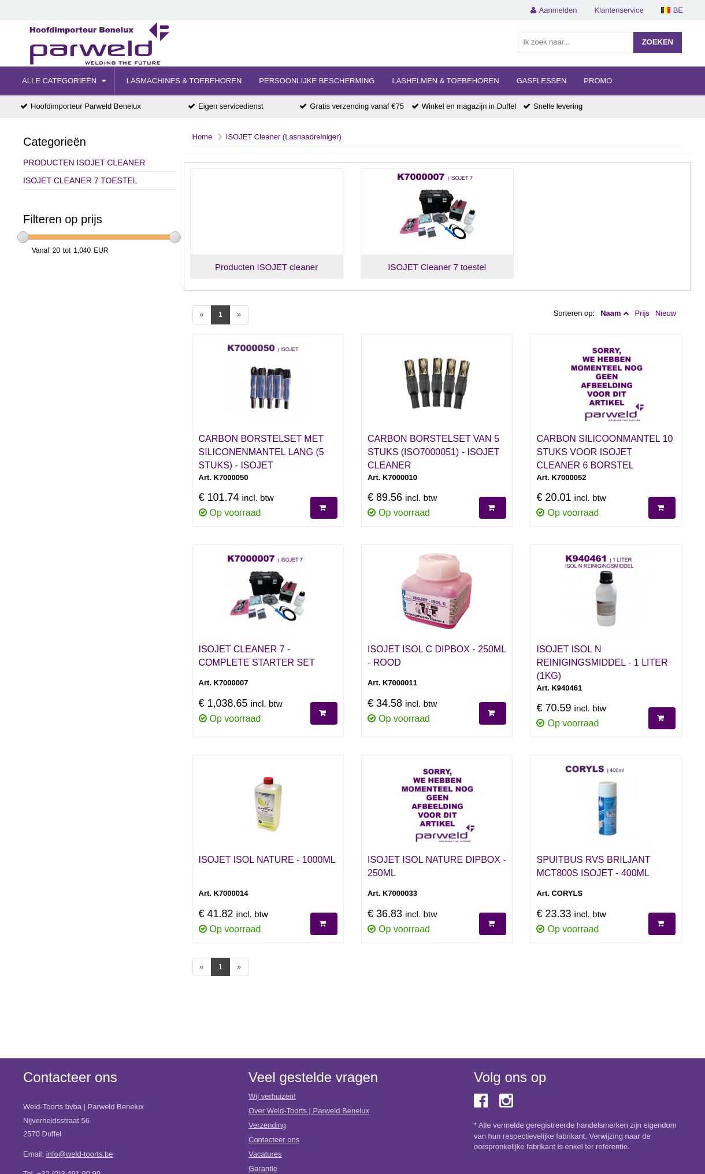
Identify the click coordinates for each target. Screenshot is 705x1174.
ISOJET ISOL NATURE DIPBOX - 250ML (437, 866)
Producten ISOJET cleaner (84, 162)
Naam (610, 313)
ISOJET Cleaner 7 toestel (80, 180)
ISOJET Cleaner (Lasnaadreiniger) (284, 136)
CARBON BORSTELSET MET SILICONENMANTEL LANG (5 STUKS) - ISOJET (261, 452)
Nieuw (665, 313)
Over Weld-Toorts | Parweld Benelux (308, 1110)
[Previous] (202, 314)
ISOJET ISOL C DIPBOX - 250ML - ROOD (437, 655)
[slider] (23, 237)
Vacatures (265, 1154)
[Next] (238, 314)
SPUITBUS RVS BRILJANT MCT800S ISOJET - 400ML (593, 866)
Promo (598, 80)
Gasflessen (542, 80)
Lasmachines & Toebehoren (184, 80)
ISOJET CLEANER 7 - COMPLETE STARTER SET (257, 655)
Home (202, 136)
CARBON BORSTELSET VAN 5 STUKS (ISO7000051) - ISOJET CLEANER (433, 452)
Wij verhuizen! (272, 1096)
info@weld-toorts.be (79, 1154)
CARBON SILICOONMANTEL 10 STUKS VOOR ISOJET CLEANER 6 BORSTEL (604, 452)
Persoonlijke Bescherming (316, 80)
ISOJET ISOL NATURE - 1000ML (267, 860)
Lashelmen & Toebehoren (445, 80)
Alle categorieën (64, 80)
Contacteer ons (273, 1139)
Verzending (267, 1125)
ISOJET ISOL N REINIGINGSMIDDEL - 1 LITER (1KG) (601, 662)
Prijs (642, 313)
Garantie (262, 1168)
